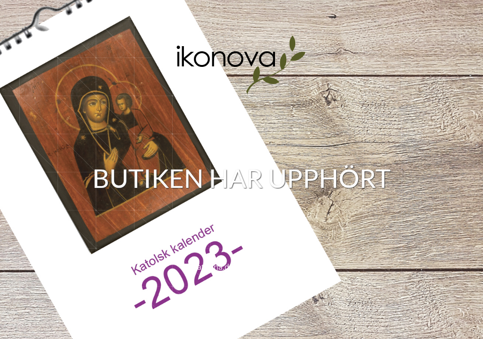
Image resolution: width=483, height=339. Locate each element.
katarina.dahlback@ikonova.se (247, 267)
